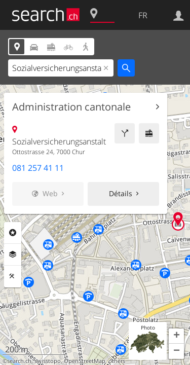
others (116, 360)
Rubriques (12, 232)
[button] (176, 336)
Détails (120, 193)
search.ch (19, 360)
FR (142, 15)
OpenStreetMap (84, 360)
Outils (12, 276)
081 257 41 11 (38, 167)
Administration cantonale (71, 107)
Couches (12, 254)
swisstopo (47, 360)
